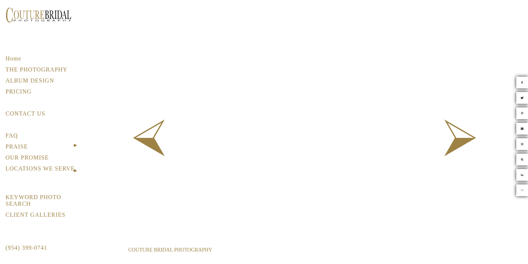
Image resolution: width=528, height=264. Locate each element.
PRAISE (17, 146)
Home (13, 58)
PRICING (19, 91)
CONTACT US (25, 113)
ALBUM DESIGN (30, 80)
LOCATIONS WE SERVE (40, 168)
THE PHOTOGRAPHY (36, 69)
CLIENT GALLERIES (36, 215)
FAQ (12, 135)
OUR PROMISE (27, 157)
